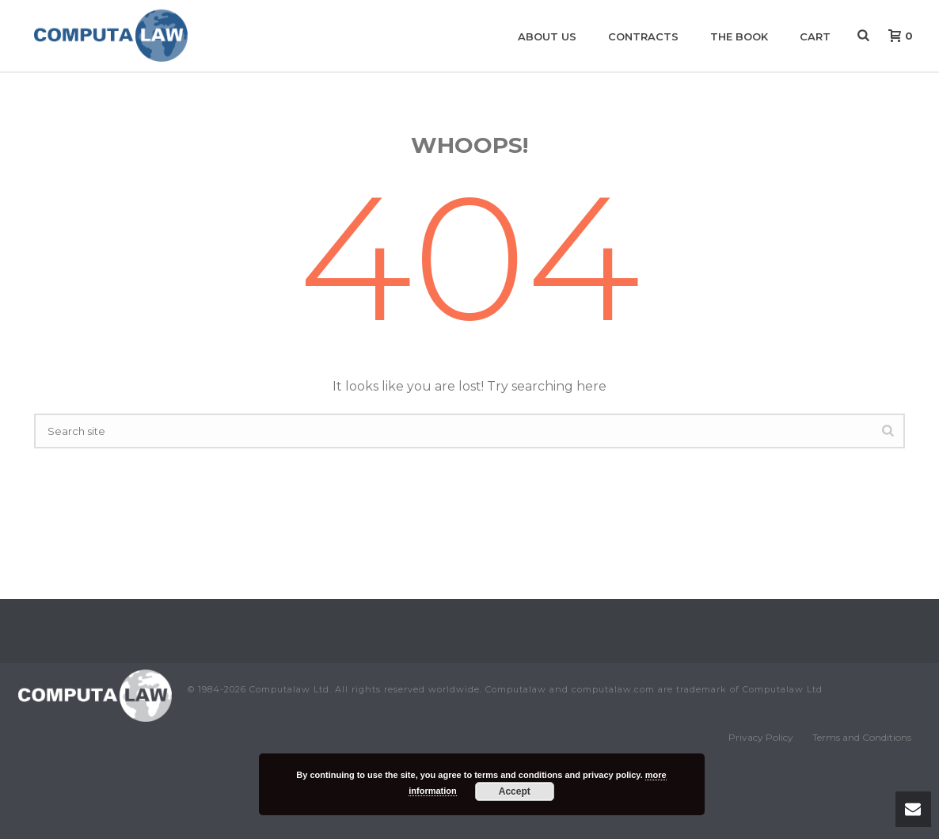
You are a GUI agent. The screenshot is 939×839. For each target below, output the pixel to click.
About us (547, 36)
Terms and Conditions (861, 737)
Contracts (643, 36)
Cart (815, 36)
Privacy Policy (760, 737)
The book (739, 36)
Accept (514, 791)
